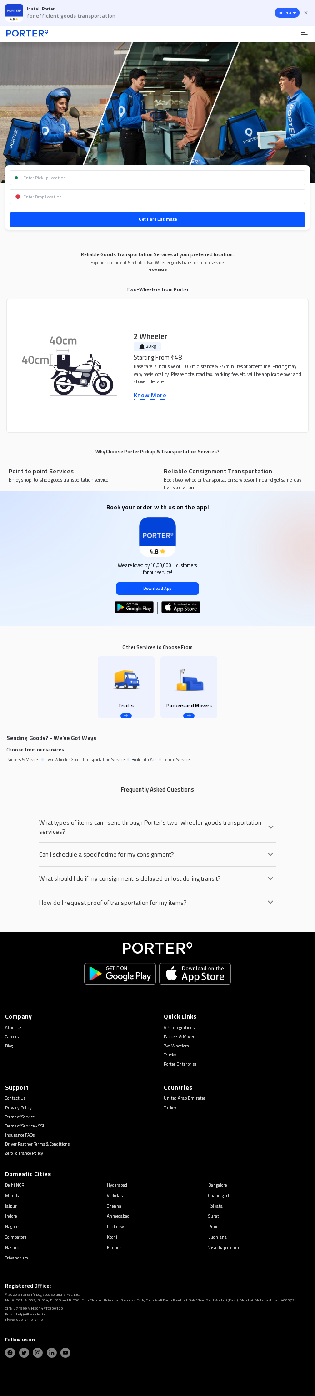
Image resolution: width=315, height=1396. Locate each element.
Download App (157, 588)
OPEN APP (287, 12)
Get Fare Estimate (158, 219)
